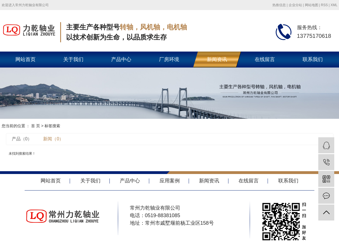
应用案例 (170, 181)
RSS (324, 5)
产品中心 (121, 59)
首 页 (35, 126)
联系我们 (313, 59)
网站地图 (311, 5)
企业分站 (295, 5)
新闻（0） (53, 138)
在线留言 (265, 59)
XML (334, 5)
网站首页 (25, 59)
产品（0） (22, 138)
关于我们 (73, 59)
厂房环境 (169, 59)
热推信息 (279, 5)
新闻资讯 (217, 59)
